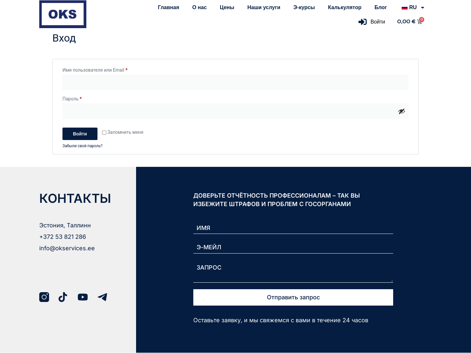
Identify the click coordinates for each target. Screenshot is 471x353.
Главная (168, 7)
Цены (227, 7)
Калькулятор (344, 7)
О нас (199, 7)
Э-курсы (304, 7)
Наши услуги (263, 7)
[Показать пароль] (401, 111)
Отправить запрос (293, 297)
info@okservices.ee (67, 248)
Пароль (85, 97)
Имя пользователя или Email (108, 69)
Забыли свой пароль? (82, 146)
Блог (381, 7)
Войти (80, 133)
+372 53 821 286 (62, 236)
